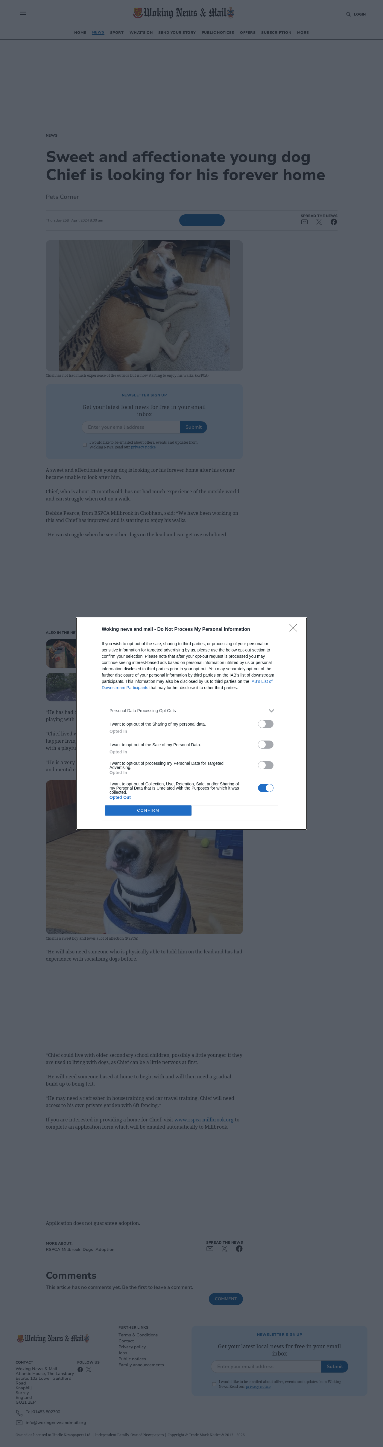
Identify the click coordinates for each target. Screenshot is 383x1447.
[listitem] (191, 711)
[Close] (295, 629)
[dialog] (191, 723)
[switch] (265, 724)
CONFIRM (148, 810)
